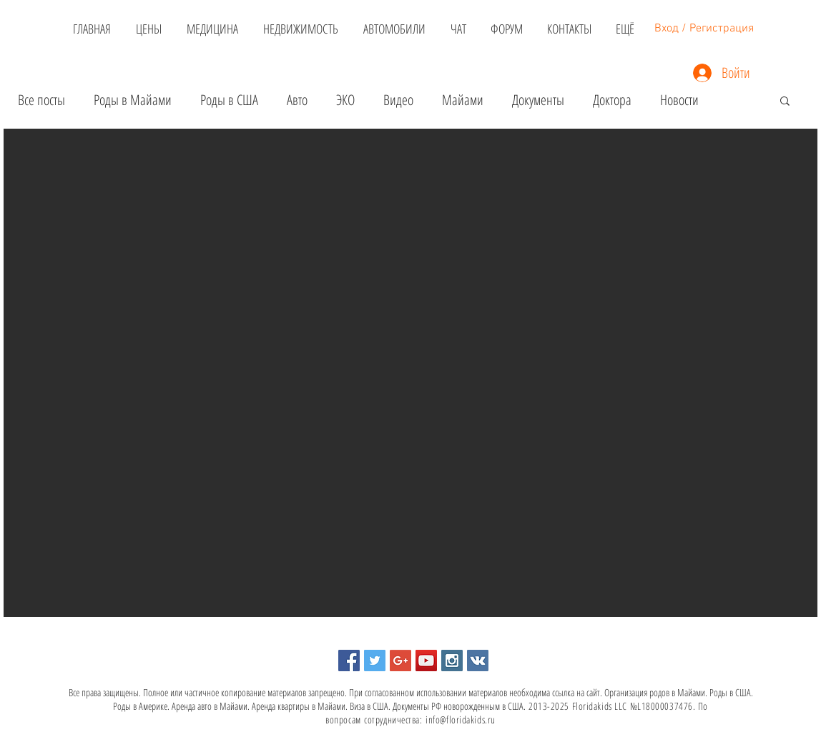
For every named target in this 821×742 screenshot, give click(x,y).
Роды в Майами (133, 99)
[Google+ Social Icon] (400, 660)
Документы (538, 99)
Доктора (612, 99)
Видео (398, 99)
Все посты (41, 99)
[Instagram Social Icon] (452, 660)
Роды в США (229, 99)
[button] (785, 101)
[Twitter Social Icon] (374, 660)
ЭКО (345, 99)
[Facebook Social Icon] (349, 660)
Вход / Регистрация (704, 28)
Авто (297, 99)
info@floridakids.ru (461, 719)
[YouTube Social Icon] (426, 660)
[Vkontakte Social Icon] (477, 660)
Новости (679, 99)
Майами (462, 99)
